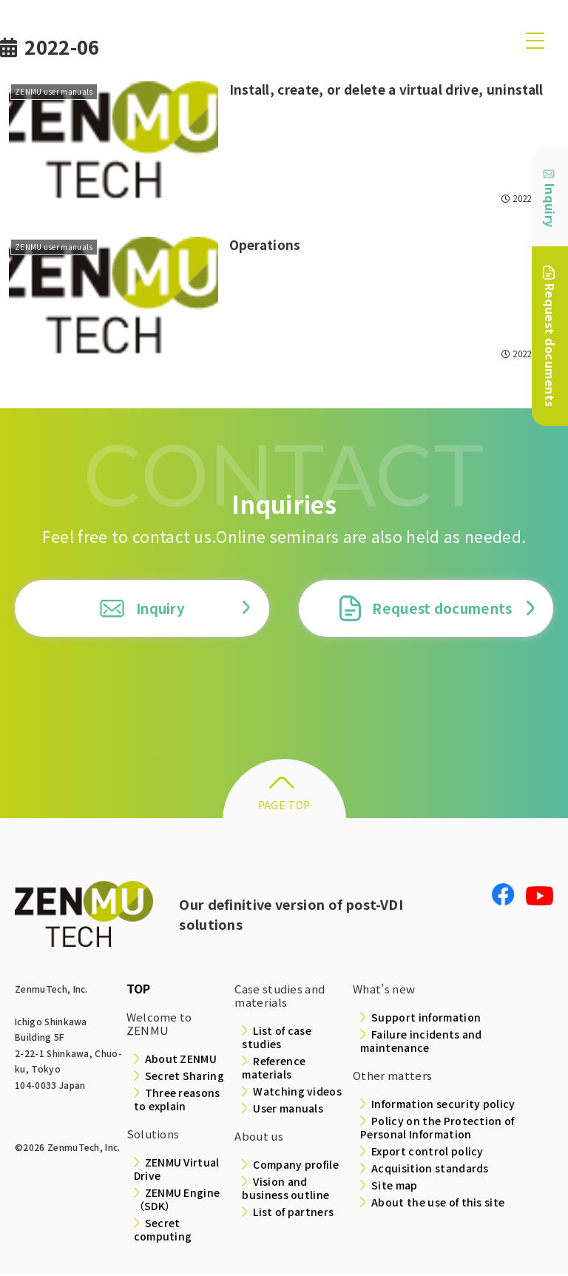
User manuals (288, 1109)
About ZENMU (181, 1060)
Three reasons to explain (177, 1101)
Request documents (425, 609)
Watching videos (297, 1092)
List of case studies (276, 1038)
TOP (138, 990)
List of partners (293, 1213)
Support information (426, 1018)
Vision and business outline (285, 1189)
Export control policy (427, 1152)
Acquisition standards (430, 1169)
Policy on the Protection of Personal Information (437, 1129)
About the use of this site (437, 1203)
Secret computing (163, 1231)
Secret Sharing (184, 1077)
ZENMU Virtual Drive (177, 1170)
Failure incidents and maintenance (421, 1042)
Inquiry (142, 609)
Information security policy (443, 1105)
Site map (394, 1186)
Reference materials (273, 1069)
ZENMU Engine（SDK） (177, 1200)
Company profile (296, 1165)
